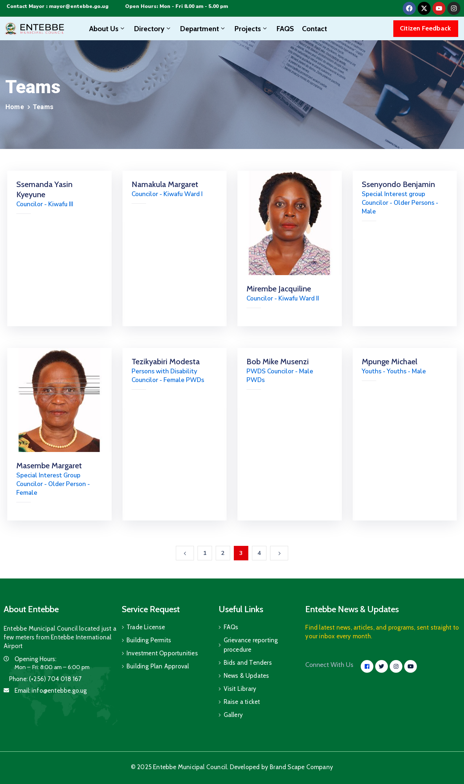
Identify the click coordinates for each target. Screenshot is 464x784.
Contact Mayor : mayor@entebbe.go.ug (57, 6)
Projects (251, 28)
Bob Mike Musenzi (277, 361)
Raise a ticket (242, 701)
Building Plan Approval (158, 666)
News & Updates (246, 675)
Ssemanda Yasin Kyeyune (44, 189)
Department (203, 28)
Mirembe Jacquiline (278, 289)
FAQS (285, 28)
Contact (314, 28)
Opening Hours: (35, 659)
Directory (153, 28)
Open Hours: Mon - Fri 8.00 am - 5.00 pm (176, 6)
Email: (50, 690)
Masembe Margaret (49, 465)
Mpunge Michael (389, 361)
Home (14, 107)
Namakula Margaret (165, 184)
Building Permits (149, 640)
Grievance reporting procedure (251, 644)
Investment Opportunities (162, 653)
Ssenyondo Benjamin (398, 184)
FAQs (231, 627)
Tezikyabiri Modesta (166, 361)
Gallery (233, 714)
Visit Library (240, 688)
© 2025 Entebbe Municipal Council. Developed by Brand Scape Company (232, 767)
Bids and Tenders (248, 662)
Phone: (45, 679)
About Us (107, 28)
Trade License (146, 627)
